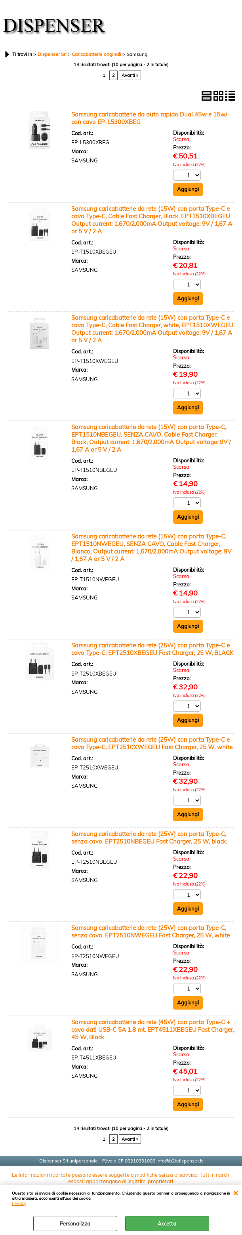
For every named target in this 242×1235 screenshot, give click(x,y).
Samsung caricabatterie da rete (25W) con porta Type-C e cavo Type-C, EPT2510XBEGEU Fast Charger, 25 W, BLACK (152, 649)
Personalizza (75, 1223)
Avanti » (130, 75)
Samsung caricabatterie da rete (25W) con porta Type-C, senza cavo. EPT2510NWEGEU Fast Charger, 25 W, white (150, 931)
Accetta (167, 1223)
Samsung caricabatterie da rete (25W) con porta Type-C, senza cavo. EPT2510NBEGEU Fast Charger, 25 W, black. (149, 837)
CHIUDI (235, 1193)
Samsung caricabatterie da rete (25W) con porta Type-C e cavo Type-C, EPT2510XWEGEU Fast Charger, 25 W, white (151, 743)
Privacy (19, 1203)
